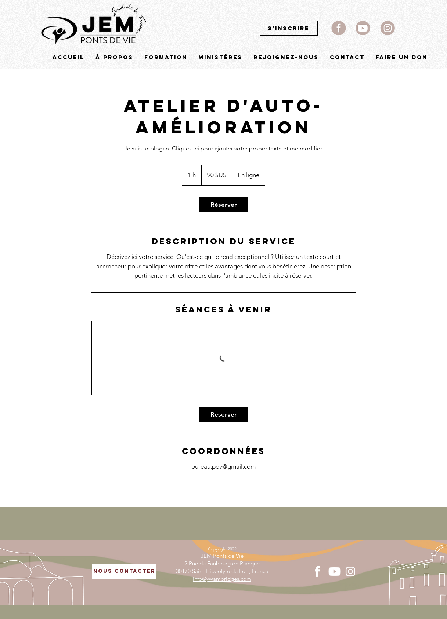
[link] (223, 204)
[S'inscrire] (289, 28)
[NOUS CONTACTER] (124, 571)
